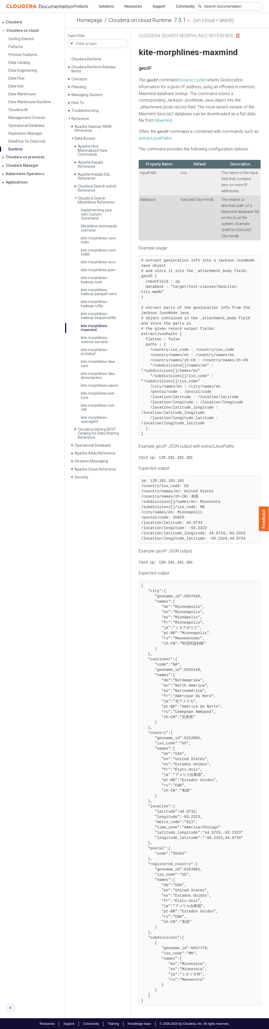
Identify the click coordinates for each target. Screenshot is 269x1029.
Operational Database (93, 445)
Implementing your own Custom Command (96, 214)
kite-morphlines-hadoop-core (94, 280)
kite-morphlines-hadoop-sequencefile (98, 316)
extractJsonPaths (155, 137)
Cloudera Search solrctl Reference (97, 188)
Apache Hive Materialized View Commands (92, 150)
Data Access (85, 138)
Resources (133, 6)
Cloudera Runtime (86, 59)
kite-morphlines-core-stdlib (99, 252)
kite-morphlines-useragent (94, 419)
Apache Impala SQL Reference (94, 176)
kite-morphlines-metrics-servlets (94, 340)
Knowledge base (139, 1023)
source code (192, 79)
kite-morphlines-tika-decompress (98, 376)
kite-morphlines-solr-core (98, 395)
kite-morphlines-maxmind (94, 328)
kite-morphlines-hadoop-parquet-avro (99, 292)
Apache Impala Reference (90, 164)
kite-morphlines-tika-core (98, 363)
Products (81, 6)
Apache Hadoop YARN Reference (93, 128)
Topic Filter (76, 36)
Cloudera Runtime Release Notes (93, 69)
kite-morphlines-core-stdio (99, 240)
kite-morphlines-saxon (99, 385)
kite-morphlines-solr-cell (98, 407)
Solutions (106, 6)
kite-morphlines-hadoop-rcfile (94, 304)
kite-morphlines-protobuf (94, 352)
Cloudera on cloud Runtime (140, 20)
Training (113, 1023)
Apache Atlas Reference (95, 453)
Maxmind (163, 120)
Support (158, 6)
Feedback (263, 519)
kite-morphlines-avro (98, 262)
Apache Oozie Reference (95, 469)
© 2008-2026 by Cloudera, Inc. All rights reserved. (195, 1023)
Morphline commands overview (99, 228)
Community (185, 6)
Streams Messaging (91, 461)
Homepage (89, 20)
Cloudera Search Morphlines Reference (96, 200)
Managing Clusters (86, 95)
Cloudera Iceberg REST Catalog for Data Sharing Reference (98, 433)
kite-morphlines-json (98, 270)
